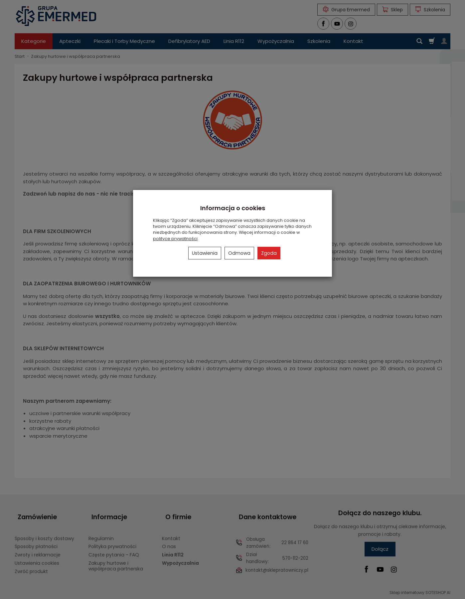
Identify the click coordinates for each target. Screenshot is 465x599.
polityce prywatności (175, 238)
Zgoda (269, 253)
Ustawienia (205, 253)
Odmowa (239, 253)
